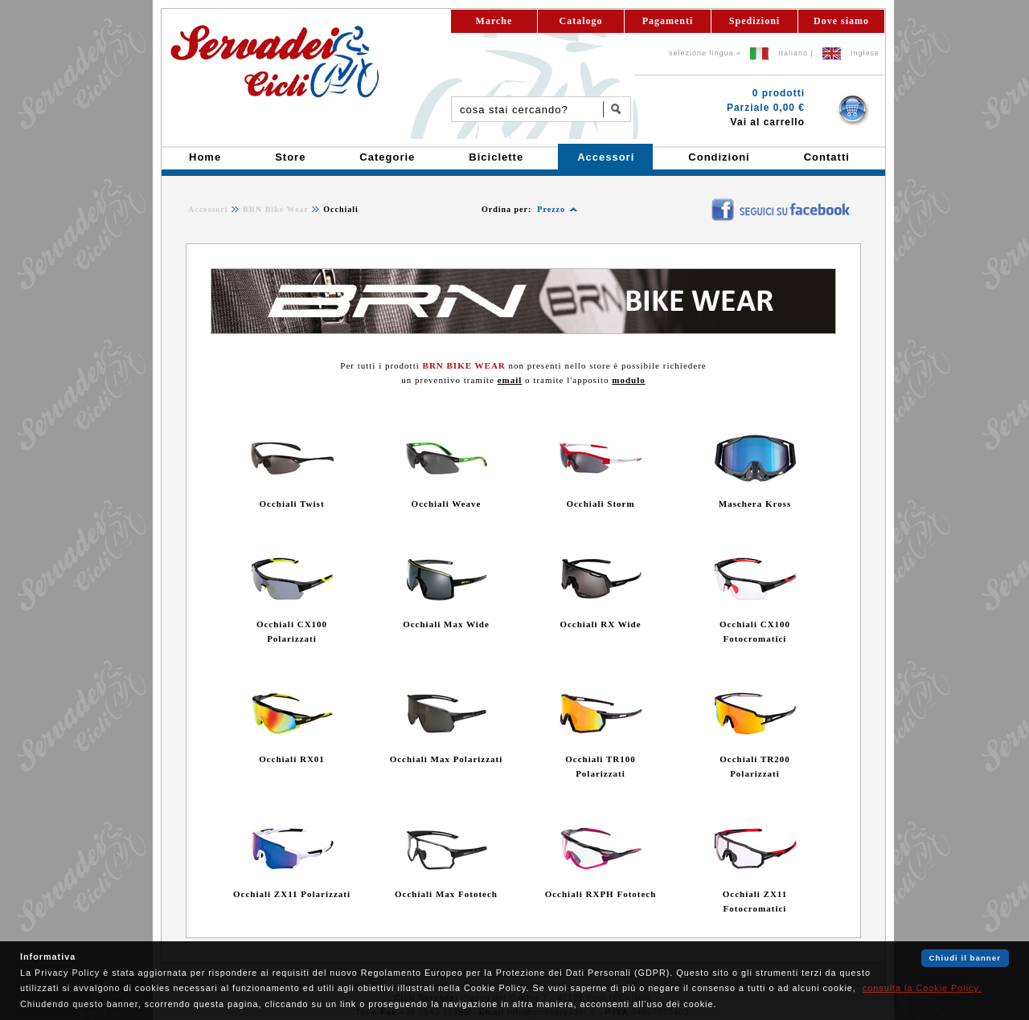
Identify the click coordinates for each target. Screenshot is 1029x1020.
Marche (494, 21)
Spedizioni (754, 21)
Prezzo (551, 209)
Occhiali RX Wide (600, 624)
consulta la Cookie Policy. (922, 988)
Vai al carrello (768, 122)
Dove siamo (841, 21)
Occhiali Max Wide (446, 624)
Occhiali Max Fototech (446, 894)
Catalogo (581, 21)
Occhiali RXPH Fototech (601, 894)
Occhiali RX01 (292, 759)
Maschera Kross (755, 503)
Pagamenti (668, 21)
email (510, 380)
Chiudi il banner (965, 957)
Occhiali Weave (447, 503)
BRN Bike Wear (276, 209)
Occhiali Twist (291, 503)
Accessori (208, 209)
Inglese (865, 53)
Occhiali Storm (600, 503)
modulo (628, 380)
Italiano (793, 53)
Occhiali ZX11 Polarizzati (292, 894)
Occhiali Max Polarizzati (446, 759)
